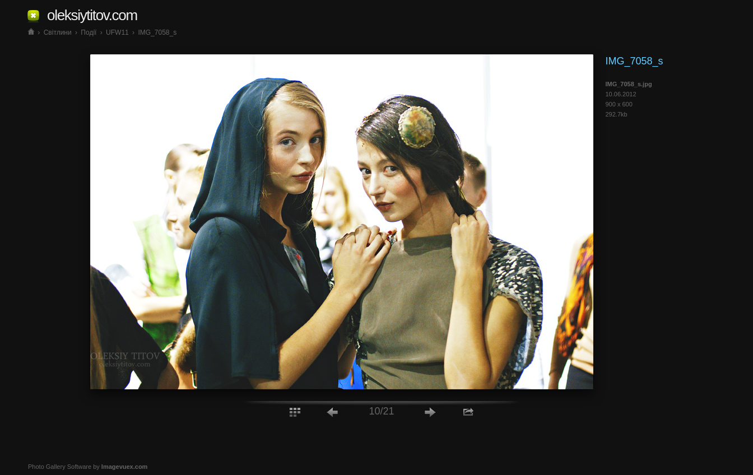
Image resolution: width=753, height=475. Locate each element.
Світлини (58, 32)
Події (88, 32)
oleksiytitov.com (92, 15)
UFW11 (117, 32)
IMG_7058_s (157, 32)
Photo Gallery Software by (87, 466)
